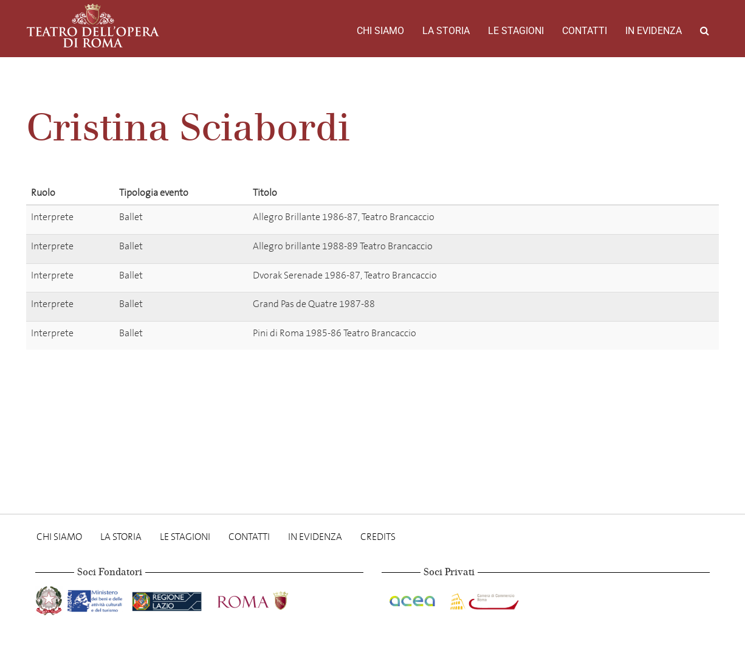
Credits (378, 536)
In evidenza (653, 30)
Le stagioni (516, 30)
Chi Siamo (380, 30)
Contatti (584, 30)
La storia (446, 30)
